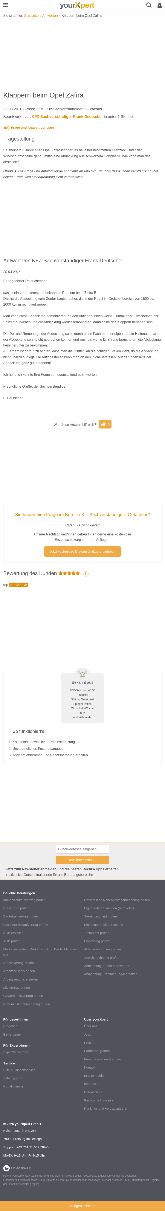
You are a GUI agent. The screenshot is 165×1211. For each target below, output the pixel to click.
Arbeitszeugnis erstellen (20, 979)
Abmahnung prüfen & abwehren (107, 966)
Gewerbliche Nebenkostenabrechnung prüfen (117, 900)
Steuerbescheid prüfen (100, 916)
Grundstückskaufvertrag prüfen (25, 924)
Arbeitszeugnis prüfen (19, 971)
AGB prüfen (11, 941)
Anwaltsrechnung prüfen (101, 957)
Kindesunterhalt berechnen (103, 924)
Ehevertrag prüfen (97, 941)
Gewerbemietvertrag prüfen (23, 996)
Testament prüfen (96, 933)
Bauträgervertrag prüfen (20, 916)
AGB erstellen (13, 933)
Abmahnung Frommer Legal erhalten (110, 974)
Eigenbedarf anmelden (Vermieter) (109, 908)
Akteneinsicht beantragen (102, 949)
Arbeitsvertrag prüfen (18, 963)
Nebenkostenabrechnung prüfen (26, 1004)
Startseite (31, 15)
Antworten (50, 15)
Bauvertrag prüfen (16, 908)
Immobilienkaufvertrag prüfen (24, 900)
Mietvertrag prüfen (16, 987)
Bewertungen (13, 1034)
